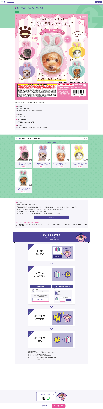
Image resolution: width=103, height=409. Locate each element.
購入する (44, 406)
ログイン (98, 2)
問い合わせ (51, 217)
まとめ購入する (58, 406)
